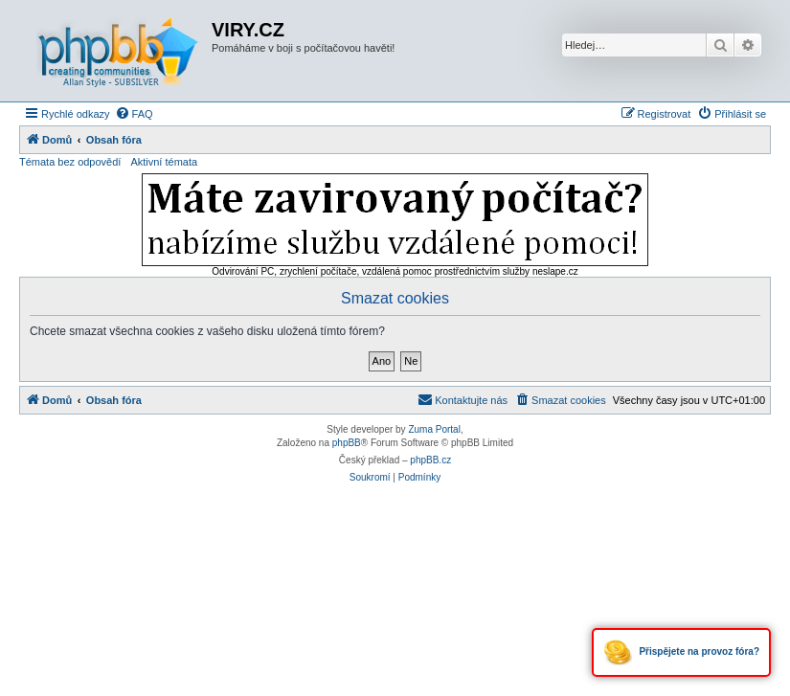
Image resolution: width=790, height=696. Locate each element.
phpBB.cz (430, 460)
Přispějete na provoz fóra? (681, 652)
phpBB (346, 443)
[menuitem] (134, 113)
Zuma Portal (434, 429)
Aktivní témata (163, 162)
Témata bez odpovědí (70, 162)
